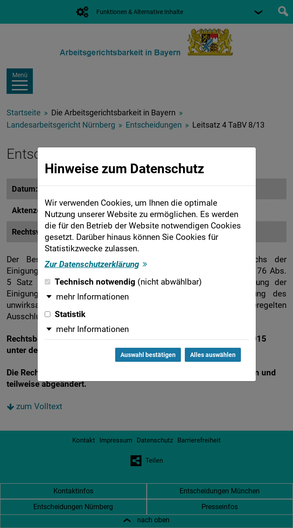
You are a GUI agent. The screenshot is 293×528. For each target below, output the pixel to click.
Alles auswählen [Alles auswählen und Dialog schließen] (213, 354)
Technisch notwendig (123, 282)
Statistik (65, 314)
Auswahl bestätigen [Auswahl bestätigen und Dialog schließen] (148, 354)
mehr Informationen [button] (92, 297)
